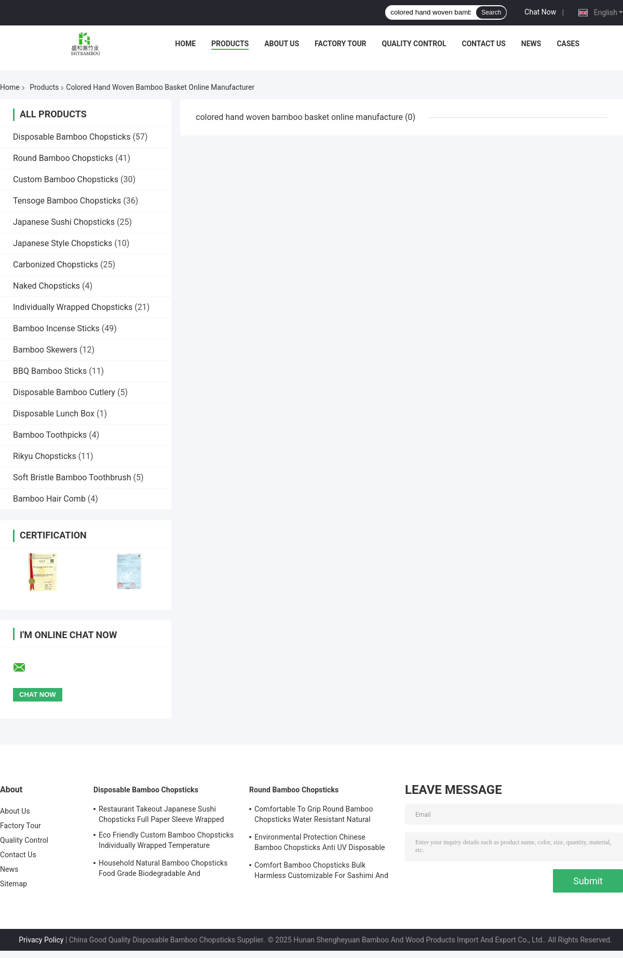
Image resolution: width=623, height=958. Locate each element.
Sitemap (13, 884)
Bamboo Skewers (45, 350)
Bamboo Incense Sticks (56, 328)
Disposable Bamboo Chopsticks (71, 137)
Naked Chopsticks (46, 286)
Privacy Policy (41, 940)
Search (491, 12)
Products (230, 43)
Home (185, 43)
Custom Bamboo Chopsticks (65, 179)
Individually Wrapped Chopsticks (72, 307)
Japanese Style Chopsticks (62, 243)
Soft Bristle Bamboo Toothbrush (72, 477)
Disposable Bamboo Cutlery (64, 392)
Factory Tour (341, 43)
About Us (281, 43)
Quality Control (414, 43)
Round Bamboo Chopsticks (63, 158)
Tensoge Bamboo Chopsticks (67, 201)
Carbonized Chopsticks (55, 264)
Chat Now (540, 12)
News (531, 43)
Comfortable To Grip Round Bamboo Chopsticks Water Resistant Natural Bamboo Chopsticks (313, 816)
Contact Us (483, 43)
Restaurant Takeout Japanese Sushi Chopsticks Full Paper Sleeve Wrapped (161, 814)
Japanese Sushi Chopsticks (64, 222)
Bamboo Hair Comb (49, 499)
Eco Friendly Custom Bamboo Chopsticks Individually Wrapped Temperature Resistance (166, 842)
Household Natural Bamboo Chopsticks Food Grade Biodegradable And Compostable (163, 870)
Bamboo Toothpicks (50, 435)
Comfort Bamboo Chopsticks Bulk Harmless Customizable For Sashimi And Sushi (321, 872)
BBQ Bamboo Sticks (50, 371)
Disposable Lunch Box (53, 414)
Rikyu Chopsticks (44, 456)
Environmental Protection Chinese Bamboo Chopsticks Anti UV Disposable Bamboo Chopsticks (319, 844)
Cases (568, 43)
